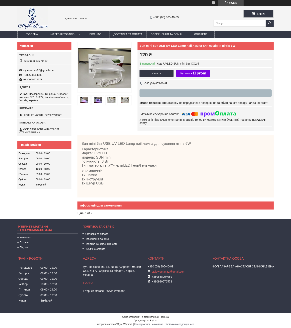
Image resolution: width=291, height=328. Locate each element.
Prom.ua (164, 317)
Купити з (193, 73)
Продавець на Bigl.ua (145, 320)
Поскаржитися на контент (148, 324)
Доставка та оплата (127, 34)
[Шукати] (270, 23)
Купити (156, 73)
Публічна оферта (95, 248)
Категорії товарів (62, 34)
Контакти (200, 34)
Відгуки (24, 247)
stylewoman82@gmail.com (38, 70)
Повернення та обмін (166, 34)
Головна (31, 34)
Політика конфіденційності (101, 243)
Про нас (95, 34)
